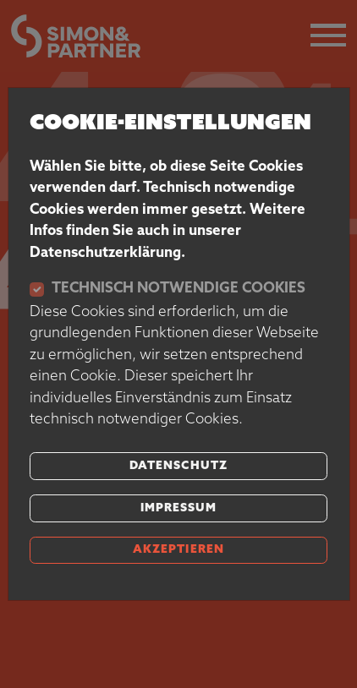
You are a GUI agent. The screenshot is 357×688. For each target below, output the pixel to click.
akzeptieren (178, 549)
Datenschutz (178, 466)
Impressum (178, 508)
